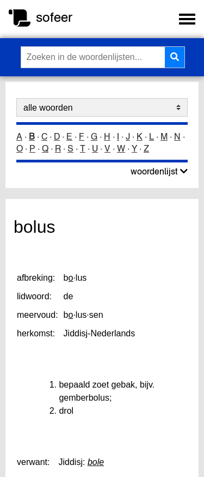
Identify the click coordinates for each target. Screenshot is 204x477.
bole (96, 462)
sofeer (54, 17)
